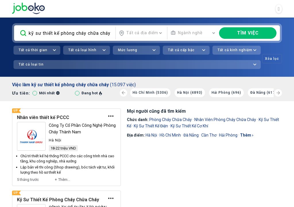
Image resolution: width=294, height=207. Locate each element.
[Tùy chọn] (110, 116)
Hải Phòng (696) (226, 93)
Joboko (28, 8)
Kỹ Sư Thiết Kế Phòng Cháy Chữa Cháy (58, 199)
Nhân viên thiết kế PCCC (43, 117)
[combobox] (140, 33)
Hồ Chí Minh (170, 135)
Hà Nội (151, 135)
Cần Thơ (208, 135)
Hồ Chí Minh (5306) (150, 93)
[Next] (278, 93)
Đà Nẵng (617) (263, 93)
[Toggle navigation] (279, 9)
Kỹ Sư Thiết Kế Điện (151, 126)
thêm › (246, 135)
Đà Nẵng (191, 135)
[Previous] (123, 93)
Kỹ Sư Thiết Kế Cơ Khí (189, 126)
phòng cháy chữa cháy (170, 119)
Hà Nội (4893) (189, 93)
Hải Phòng (228, 135)
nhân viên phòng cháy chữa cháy (225, 119)
